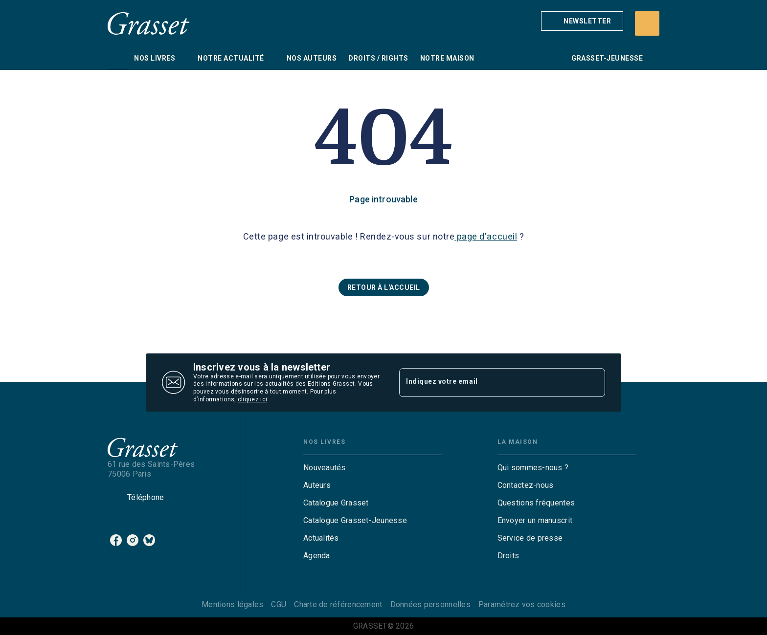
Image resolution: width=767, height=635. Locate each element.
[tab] (118, 58)
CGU (278, 604)
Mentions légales (232, 604)
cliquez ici (252, 399)
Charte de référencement (338, 604)
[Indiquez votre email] (490, 382)
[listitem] (116, 540)
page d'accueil (485, 236)
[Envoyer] (593, 382)
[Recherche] (647, 23)
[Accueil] (149, 23)
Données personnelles (430, 604)
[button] (582, 21)
